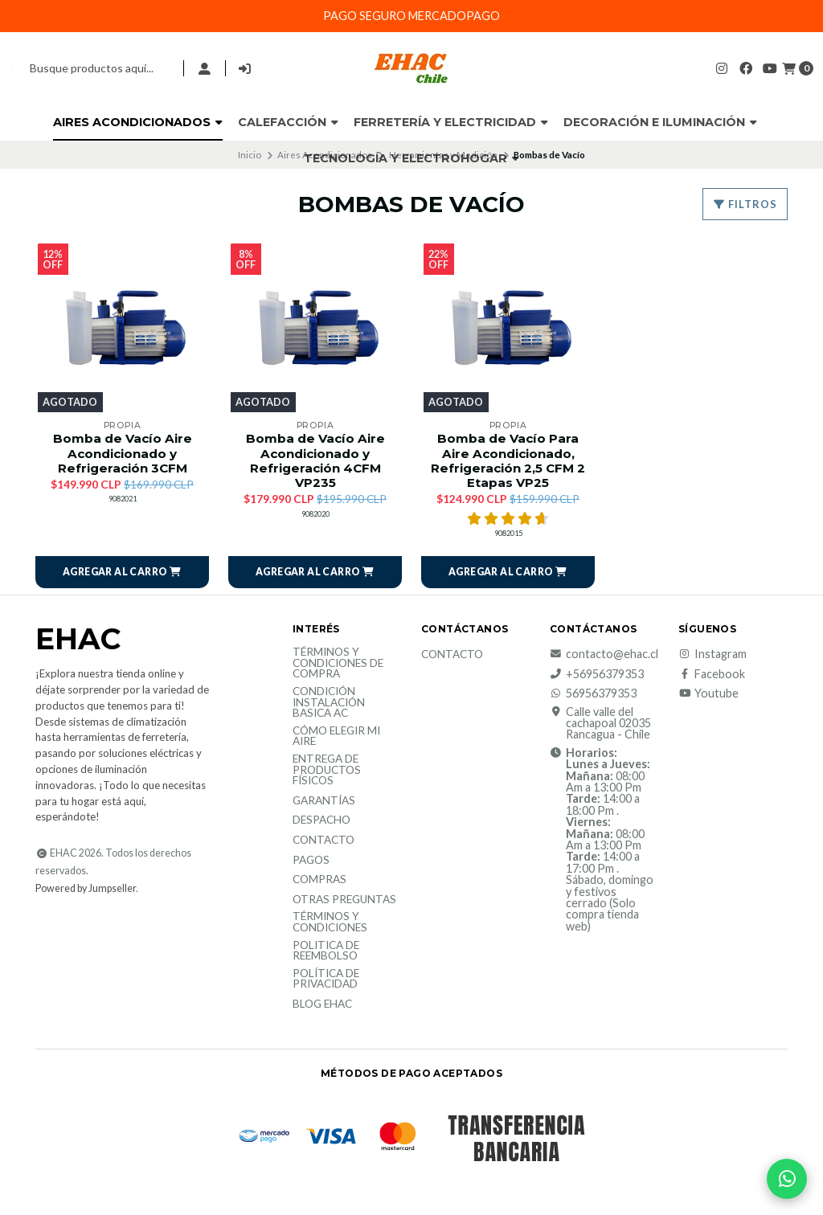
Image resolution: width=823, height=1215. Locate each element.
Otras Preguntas (344, 900)
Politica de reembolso (326, 951)
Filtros (745, 204)
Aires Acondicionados (138, 122)
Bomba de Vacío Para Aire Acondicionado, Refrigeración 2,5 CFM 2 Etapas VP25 (508, 461)
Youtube (708, 693)
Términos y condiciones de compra (338, 663)
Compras (319, 880)
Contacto (323, 840)
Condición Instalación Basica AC (329, 702)
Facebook (711, 674)
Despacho (321, 820)
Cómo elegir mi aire (336, 736)
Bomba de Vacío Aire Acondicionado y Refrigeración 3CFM (122, 453)
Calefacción (288, 122)
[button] (122, 572)
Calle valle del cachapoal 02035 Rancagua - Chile (600, 723)
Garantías (324, 801)
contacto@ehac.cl (604, 654)
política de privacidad (326, 979)
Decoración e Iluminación (660, 122)
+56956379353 (597, 674)
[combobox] (90, 68)
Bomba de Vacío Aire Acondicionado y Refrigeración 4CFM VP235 (315, 461)
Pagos (311, 860)
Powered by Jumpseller (85, 888)
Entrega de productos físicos (327, 770)
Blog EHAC (322, 1004)
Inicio (249, 154)
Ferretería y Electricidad (451, 122)
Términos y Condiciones (330, 922)
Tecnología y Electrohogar (411, 158)
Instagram (712, 654)
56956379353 (593, 693)
